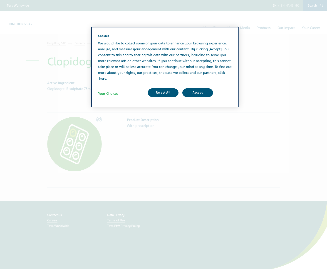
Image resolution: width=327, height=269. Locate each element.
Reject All (163, 93)
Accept (198, 93)
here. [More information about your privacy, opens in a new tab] (103, 78)
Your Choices (108, 93)
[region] (165, 67)
